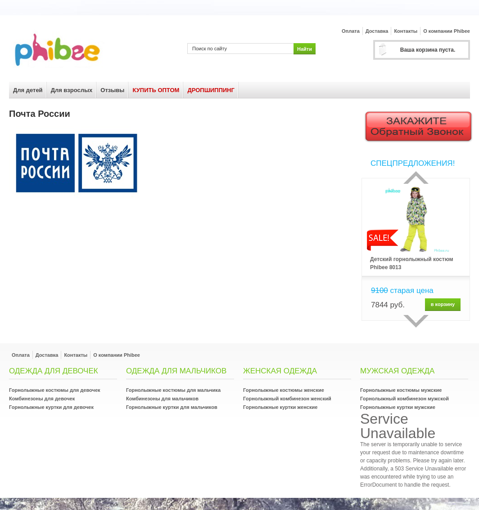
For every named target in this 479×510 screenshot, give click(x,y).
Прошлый (416, 177)
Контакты (405, 31)
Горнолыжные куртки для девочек (51, 407)
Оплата (351, 31)
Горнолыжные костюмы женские (283, 390)
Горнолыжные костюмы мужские (401, 390)
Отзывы (112, 90)
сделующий (416, 321)
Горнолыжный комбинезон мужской (404, 398)
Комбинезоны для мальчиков (162, 398)
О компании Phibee (446, 31)
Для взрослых (72, 90)
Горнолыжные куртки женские (280, 407)
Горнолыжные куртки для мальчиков (171, 407)
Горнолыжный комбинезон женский (287, 398)
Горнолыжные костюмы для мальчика (173, 390)
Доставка (377, 31)
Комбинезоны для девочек (42, 398)
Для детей (28, 90)
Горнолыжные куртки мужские (397, 407)
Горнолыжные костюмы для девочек (54, 390)
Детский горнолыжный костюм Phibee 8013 (411, 263)
